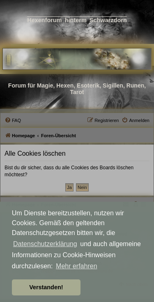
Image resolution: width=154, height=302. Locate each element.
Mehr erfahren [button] (76, 266)
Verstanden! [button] (46, 287)
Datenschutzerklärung (45, 243)
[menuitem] (13, 120)
